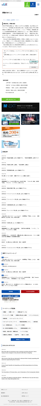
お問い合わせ (25, 392)
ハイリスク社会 (24, 331)
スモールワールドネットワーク (10, 321)
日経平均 (17, 334)
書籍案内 (3, 392)
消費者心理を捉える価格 (21, 315)
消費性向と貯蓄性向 (7, 334)
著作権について (25, 396)
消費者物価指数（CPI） (26, 328)
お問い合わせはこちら (11, 99)
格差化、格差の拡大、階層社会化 (10, 331)
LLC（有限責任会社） (8, 325)
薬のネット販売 (25, 334)
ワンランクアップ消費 (8, 315)
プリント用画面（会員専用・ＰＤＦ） (11, 20)
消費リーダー (12, 312)
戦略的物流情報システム (25, 321)
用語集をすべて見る (20, 339)
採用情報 (11, 291)
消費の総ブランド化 (22, 312)
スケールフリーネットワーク (16, 318)
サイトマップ (25, 389)
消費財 (4, 312)
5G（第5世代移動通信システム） (10, 328)
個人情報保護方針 (5, 396)
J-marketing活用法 (30, 291)
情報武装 (5, 318)
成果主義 (35, 321)
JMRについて (4, 389)
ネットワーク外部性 (20, 325)
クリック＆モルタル (34, 315)
